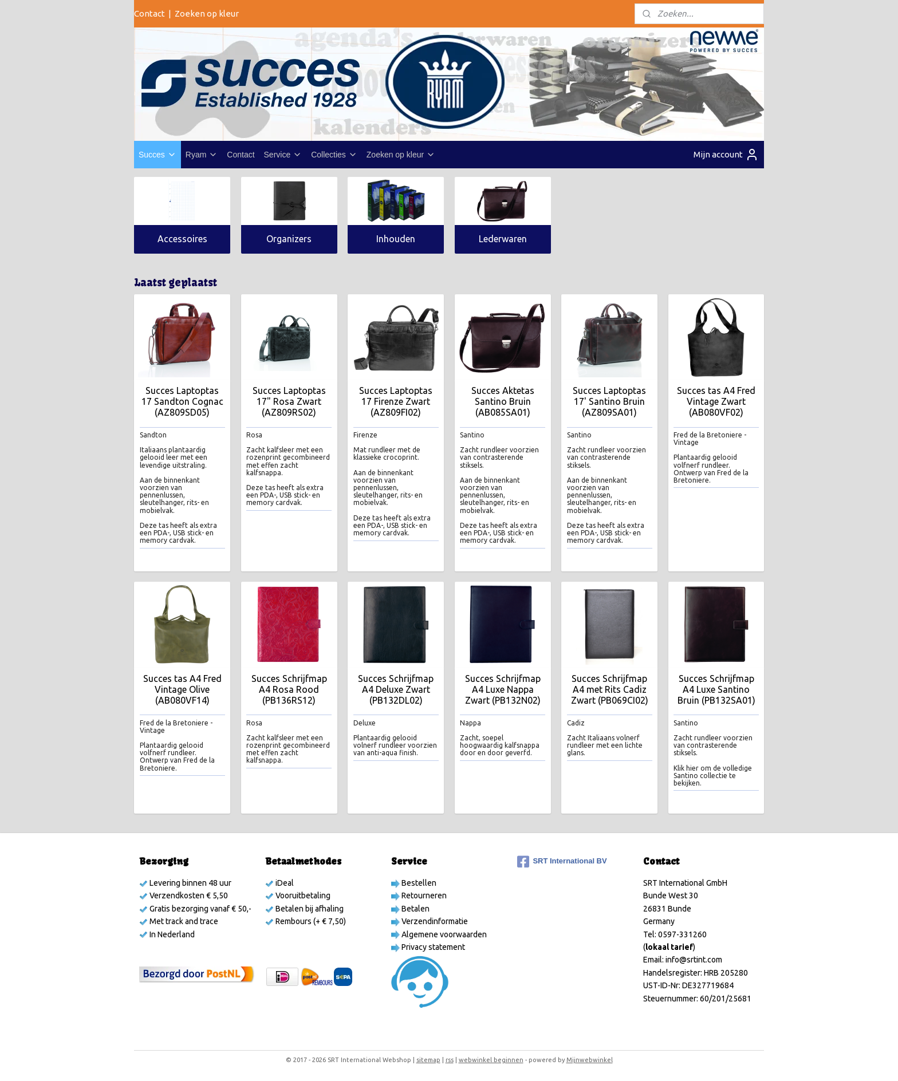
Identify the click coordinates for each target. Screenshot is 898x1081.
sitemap (428, 1059)
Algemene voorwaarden (443, 934)
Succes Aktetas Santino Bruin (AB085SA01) (502, 401)
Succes (157, 154)
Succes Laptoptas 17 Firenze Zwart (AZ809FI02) (395, 401)
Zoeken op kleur (207, 13)
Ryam (202, 154)
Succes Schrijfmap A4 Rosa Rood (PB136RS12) (288, 689)
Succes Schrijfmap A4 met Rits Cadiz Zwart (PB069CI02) (609, 689)
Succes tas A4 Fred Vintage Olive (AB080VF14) (182, 689)
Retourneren (423, 895)
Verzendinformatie (434, 921)
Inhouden (395, 239)
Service (283, 154)
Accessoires (182, 239)
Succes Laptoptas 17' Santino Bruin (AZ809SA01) (609, 401)
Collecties (334, 154)
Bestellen (418, 882)
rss (450, 1059)
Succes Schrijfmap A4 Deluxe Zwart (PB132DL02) (396, 689)
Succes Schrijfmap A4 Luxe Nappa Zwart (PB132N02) (502, 689)
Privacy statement (432, 947)
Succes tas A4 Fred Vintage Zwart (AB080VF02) (716, 401)
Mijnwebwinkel (589, 1059)
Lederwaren (502, 239)
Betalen (415, 908)
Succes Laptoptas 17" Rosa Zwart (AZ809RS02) (288, 401)
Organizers (289, 239)
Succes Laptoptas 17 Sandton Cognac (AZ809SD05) (182, 401)
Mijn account (726, 154)
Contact (149, 13)
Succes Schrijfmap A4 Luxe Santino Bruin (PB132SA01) (716, 689)
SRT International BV (561, 862)
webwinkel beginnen (491, 1059)
